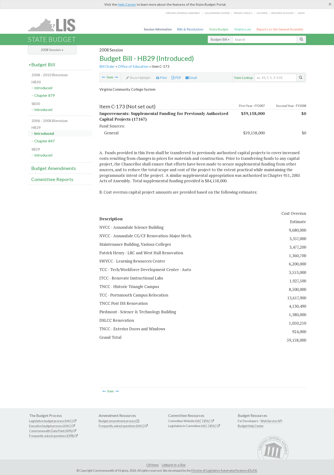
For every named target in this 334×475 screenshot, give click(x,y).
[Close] (330, 4)
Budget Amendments (53, 168)
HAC (198, 421)
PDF (176, 78)
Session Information (158, 29)
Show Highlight (138, 78)
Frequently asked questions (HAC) (121, 426)
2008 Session (52, 50)
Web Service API (271, 421)
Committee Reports (52, 179)
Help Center (127, 4)
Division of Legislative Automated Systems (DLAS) (224, 470)
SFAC (207, 421)
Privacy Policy (243, 13)
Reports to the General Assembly (279, 29)
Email (191, 78)
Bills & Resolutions (190, 29)
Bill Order (107, 66)
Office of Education (133, 66)
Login (301, 13)
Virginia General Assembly (183, 13)
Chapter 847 (44, 141)
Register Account (282, 13)
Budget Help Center (251, 426)
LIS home (262, 13)
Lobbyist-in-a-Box (173, 465)
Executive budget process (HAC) (50, 426)
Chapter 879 (44, 95)
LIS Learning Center (217, 13)
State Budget (219, 29)
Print (161, 78)
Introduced (43, 87)
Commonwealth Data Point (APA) (51, 431)
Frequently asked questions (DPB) (51, 436)
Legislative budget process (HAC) (51, 421)
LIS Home (152, 465)
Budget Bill (220, 39)
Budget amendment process (117, 421)
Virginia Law (242, 29)
